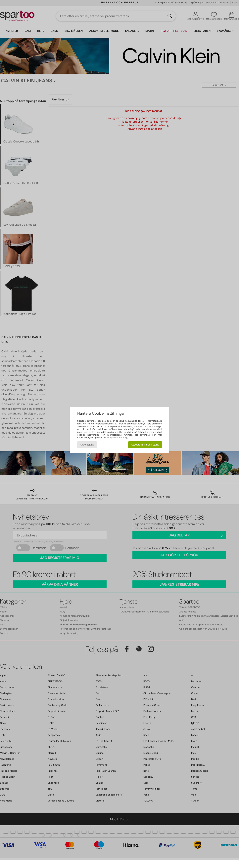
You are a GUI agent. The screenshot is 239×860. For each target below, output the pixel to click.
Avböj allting (87, 444)
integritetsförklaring (117, 437)
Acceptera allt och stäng (145, 444)
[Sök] (170, 16)
